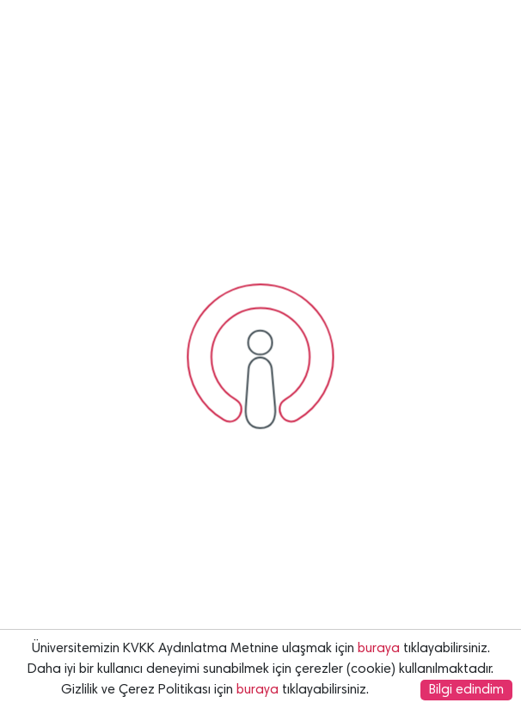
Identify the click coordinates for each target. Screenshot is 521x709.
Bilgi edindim (466, 690)
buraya (379, 649)
